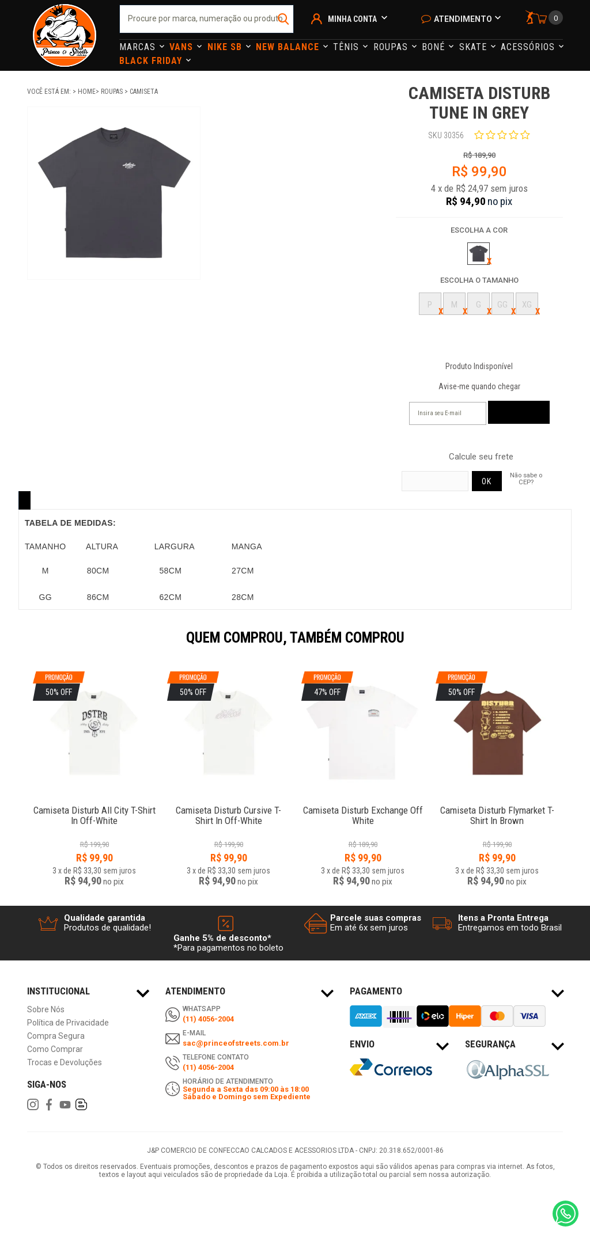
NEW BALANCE (289, 46)
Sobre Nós (46, 1009)
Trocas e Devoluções (64, 1062)
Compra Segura (56, 1036)
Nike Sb (226, 46)
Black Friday (152, 60)
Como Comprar (55, 1049)
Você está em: (50, 92)
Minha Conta (352, 19)
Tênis (347, 46)
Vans (182, 46)
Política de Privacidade (68, 1023)
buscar (284, 19)
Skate (474, 46)
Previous (21, 645)
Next (568, 645)
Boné (435, 46)
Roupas (392, 46)
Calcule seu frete (481, 457)
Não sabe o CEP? (526, 478)
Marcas (138, 46)
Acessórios (529, 46)
